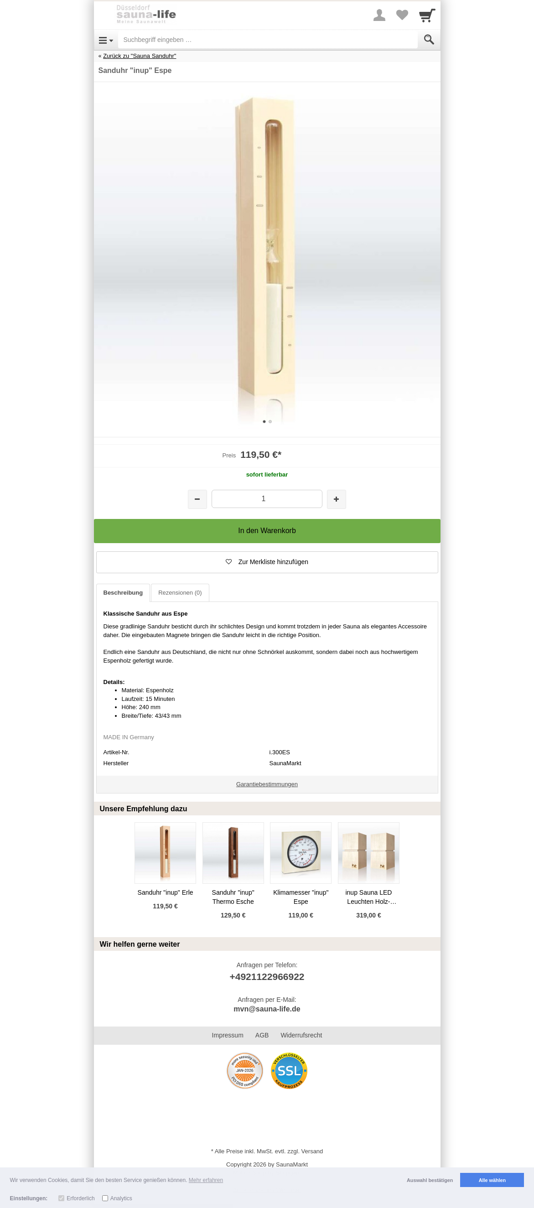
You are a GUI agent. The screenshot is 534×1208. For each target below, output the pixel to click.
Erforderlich (80, 1198)
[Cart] (427, 15)
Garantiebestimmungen (267, 784)
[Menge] (267, 499)
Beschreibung (123, 592)
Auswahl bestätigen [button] (430, 1180)
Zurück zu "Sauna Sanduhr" (139, 55)
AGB (262, 1035)
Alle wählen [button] (492, 1180)
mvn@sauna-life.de (266, 1009)
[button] (267, 562)
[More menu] (379, 15)
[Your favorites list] (402, 15)
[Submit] (429, 40)
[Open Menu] (106, 39)
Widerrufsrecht (301, 1035)
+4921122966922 (266, 976)
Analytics (121, 1198)
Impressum (228, 1035)
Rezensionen (180, 592)
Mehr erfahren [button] (206, 1180)
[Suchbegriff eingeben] (268, 39)
